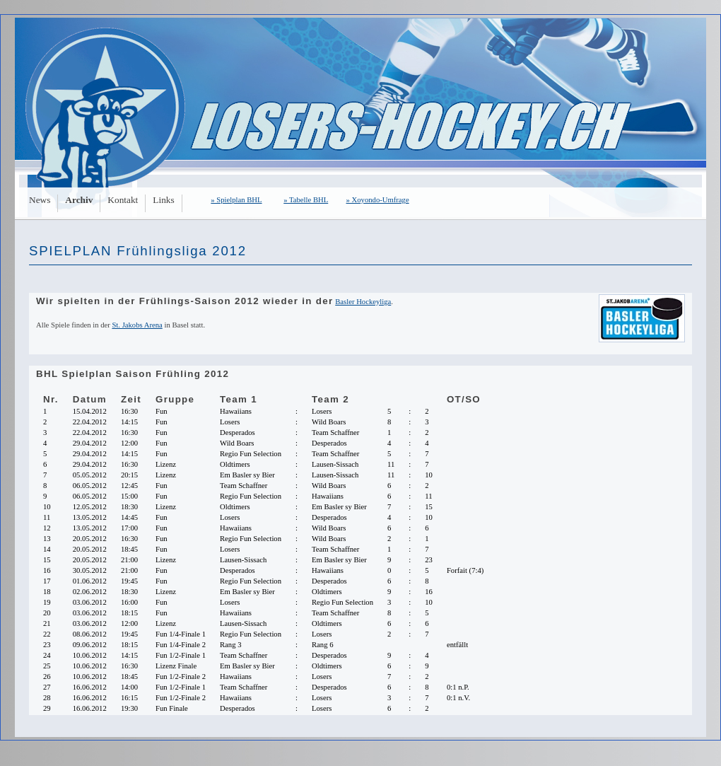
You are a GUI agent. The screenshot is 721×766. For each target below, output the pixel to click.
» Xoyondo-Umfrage (377, 200)
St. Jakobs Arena (137, 325)
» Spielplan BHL (236, 200)
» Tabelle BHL (305, 200)
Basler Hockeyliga (363, 302)
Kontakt (122, 200)
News (39, 200)
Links (163, 200)
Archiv (79, 200)
